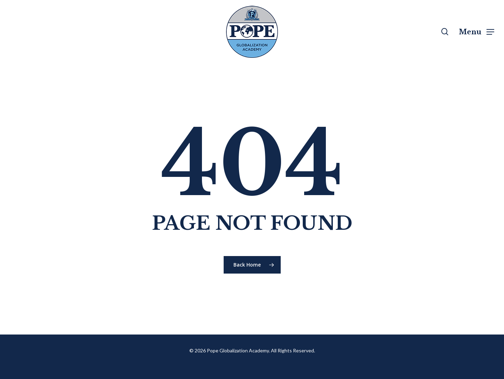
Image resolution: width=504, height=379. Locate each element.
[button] (476, 31)
